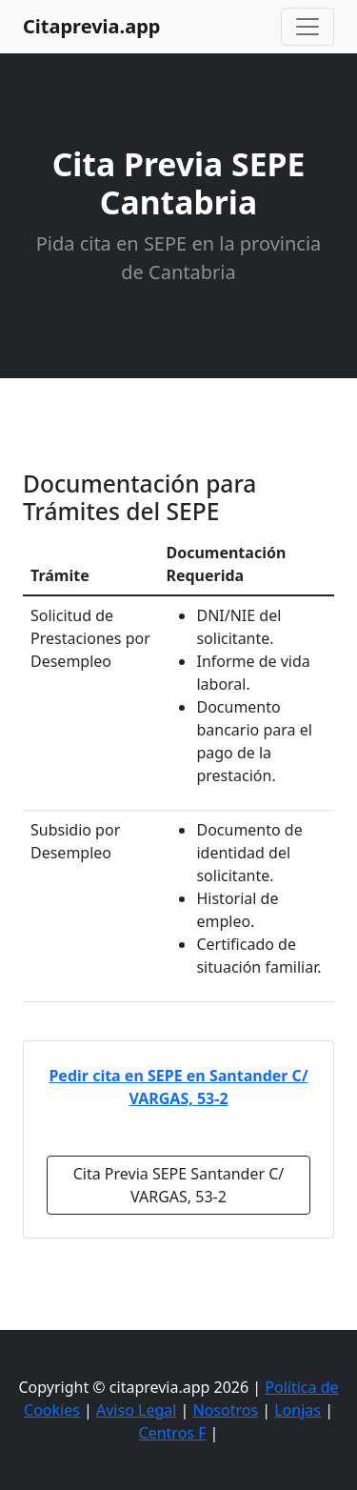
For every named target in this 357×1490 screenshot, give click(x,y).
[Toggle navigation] (307, 27)
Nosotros (226, 1409)
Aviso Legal (136, 1409)
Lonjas (297, 1409)
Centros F (173, 1432)
